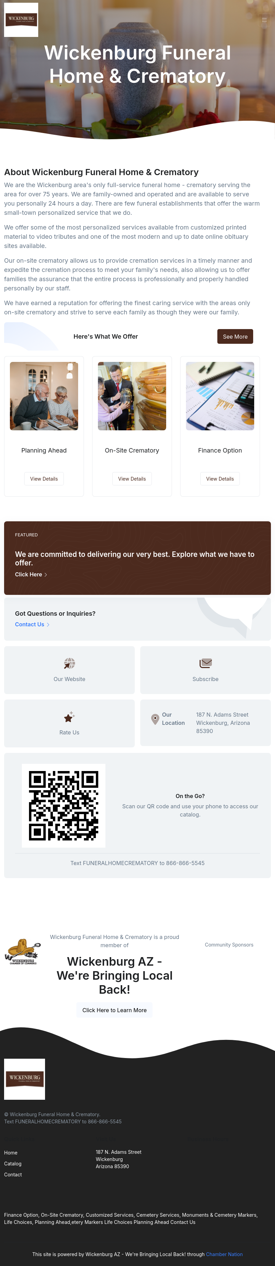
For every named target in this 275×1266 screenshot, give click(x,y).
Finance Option (220, 450)
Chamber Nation (224, 1254)
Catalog (12, 1163)
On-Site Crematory (132, 450)
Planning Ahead (44, 450)
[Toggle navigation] (264, 20)
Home (10, 1153)
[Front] (22, 20)
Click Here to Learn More (114, 1010)
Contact (13, 1174)
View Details (44, 479)
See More (235, 336)
